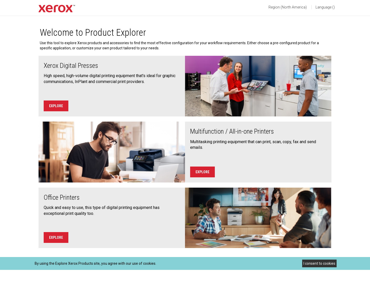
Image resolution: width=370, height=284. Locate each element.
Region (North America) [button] (288, 7)
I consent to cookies (319, 263)
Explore (56, 106)
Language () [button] (325, 7)
